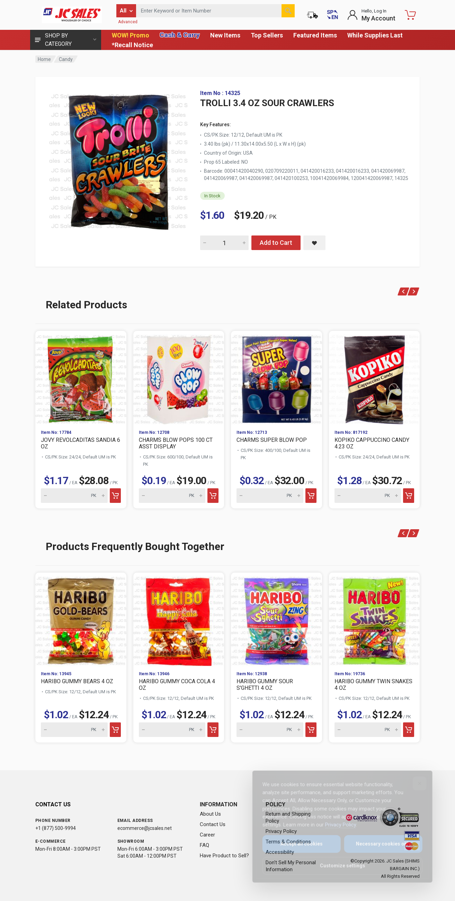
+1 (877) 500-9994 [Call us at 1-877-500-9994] (55, 828)
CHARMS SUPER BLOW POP (272, 440)
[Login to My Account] (371, 15)
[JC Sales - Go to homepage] (71, 15)
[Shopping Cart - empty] (410, 15)
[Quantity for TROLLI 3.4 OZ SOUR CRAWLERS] (224, 242)
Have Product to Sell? (224, 855)
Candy (66, 59)
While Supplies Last (375, 35)
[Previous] (404, 291)
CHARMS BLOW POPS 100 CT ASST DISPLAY (176, 443)
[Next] (414, 291)
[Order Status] (312, 15)
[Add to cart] (115, 495)
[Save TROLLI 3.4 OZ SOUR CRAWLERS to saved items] (314, 242)
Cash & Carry (180, 35)
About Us (210, 814)
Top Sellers (267, 35)
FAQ (204, 845)
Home (44, 59)
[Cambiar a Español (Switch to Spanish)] (332, 15)
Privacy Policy (335, 825)
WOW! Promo (130, 35)
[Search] (288, 10)
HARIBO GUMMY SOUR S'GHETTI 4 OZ (265, 684)
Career (207, 835)
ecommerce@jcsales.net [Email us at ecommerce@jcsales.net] (144, 828)
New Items (225, 35)
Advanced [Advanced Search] (127, 21)
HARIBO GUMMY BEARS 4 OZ (77, 681)
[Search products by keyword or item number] (215, 10)
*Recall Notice (132, 45)
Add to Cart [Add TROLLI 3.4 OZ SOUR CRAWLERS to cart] (276, 242)
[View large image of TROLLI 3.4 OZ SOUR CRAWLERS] (118, 159)
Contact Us (212, 824)
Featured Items (315, 35)
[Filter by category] (126, 10)
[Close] (415, 783)
